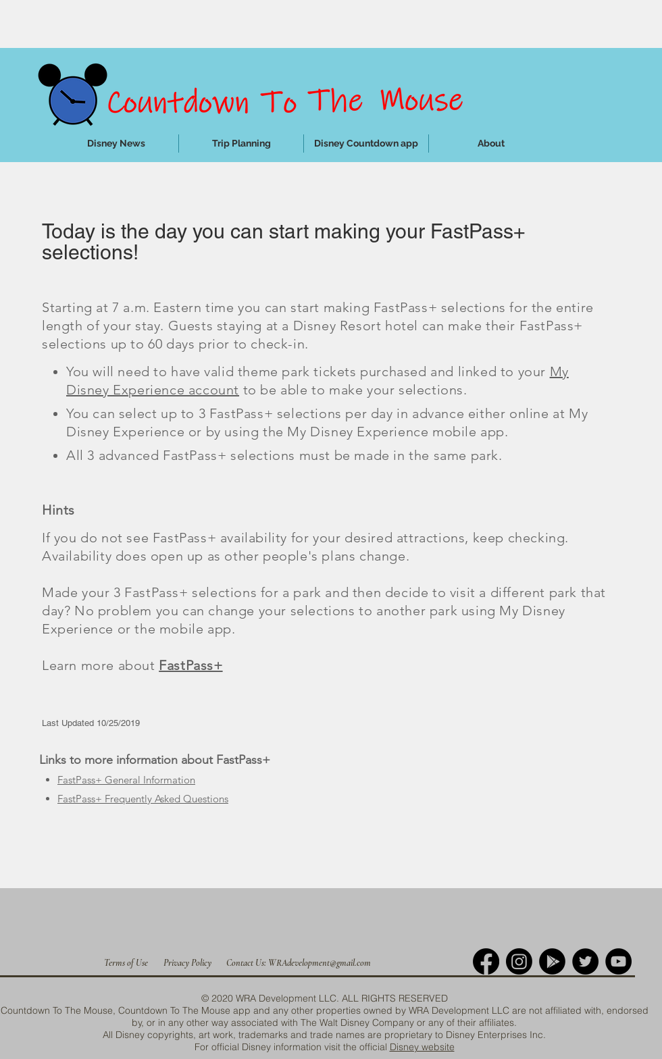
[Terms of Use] (126, 963)
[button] (241, 143)
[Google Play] (552, 961)
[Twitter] (585, 961)
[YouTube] (618, 961)
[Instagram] (519, 961)
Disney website (422, 1047)
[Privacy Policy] (187, 963)
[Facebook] (486, 961)
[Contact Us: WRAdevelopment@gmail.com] (298, 963)
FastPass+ (190, 665)
